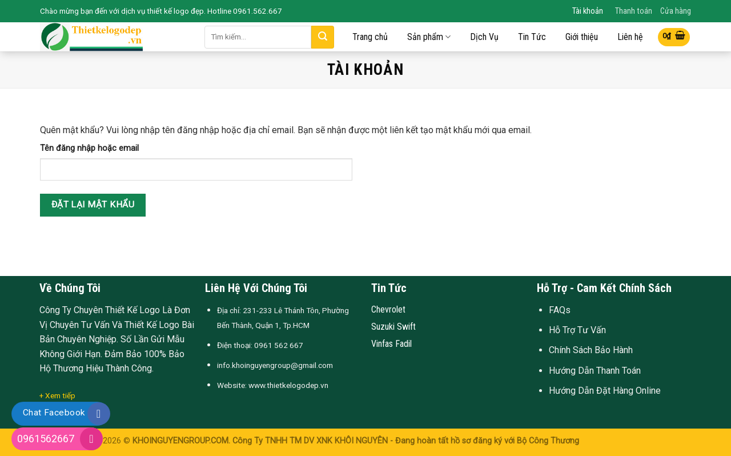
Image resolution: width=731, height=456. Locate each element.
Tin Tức (532, 37)
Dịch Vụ (484, 37)
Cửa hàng (675, 11)
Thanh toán (633, 11)
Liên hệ (630, 37)
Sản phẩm (429, 36)
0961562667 (45, 439)
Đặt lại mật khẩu (92, 204)
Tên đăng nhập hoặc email (89, 148)
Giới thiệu (581, 37)
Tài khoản (587, 11)
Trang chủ (370, 37)
